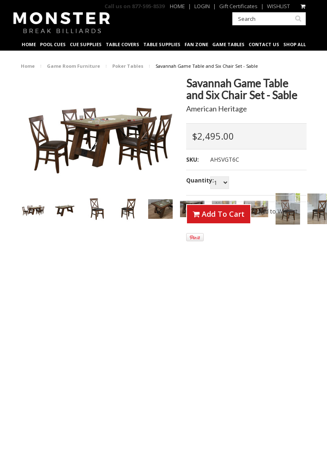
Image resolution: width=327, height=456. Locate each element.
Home (28, 66)
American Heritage (216, 108)
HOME (177, 6)
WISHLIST (278, 6)
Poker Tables (127, 66)
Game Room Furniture (73, 66)
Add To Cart (219, 214)
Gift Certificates (238, 6)
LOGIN (202, 6)
